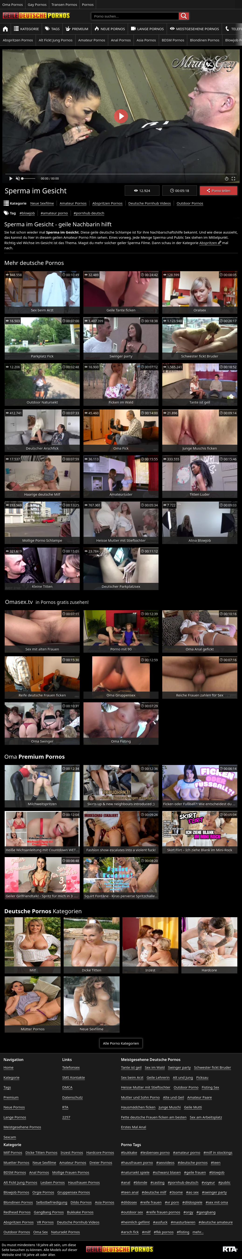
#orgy (188, 1212)
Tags (52, 28)
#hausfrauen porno (137, 1162)
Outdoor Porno (186, 1087)
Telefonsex (71, 1067)
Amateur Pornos (91, 40)
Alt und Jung (183, 1077)
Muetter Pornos (16, 1162)
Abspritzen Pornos (18, 40)
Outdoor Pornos (190, 203)
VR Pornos (45, 1222)
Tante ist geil (131, 1067)
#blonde (140, 1182)
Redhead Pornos (17, 1212)
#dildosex (129, 1202)
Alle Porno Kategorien (121, 1043)
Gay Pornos (37, 4)
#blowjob (27, 213)
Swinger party (179, 1067)
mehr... (198, 1232)
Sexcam (9, 1137)
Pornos (88, 4)
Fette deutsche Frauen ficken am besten (154, 1117)
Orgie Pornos (43, 1192)
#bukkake (129, 1152)
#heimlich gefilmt (135, 1222)
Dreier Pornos (101, 1162)
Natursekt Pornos (65, 1232)
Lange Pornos (147, 28)
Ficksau (202, 1077)
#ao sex (192, 1192)
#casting (157, 1182)
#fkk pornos (164, 1232)
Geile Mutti (193, 1107)
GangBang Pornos (49, 1212)
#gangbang (205, 1212)
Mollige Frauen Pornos (70, 1172)
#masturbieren (183, 1222)
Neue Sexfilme (42, 203)
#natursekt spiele (135, 1172)
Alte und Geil (173, 1097)
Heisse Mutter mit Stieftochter (145, 1087)
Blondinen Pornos (204, 40)
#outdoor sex (132, 1212)
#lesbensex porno (155, 1152)
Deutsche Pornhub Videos (149, 203)
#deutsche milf (154, 1192)
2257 (66, 1117)
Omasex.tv (19, 602)
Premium (77, 28)
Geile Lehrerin (158, 1077)
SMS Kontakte (73, 1077)
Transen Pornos (64, 4)
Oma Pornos (12, 4)
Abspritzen (208, 242)
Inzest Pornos (72, 1152)
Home (8, 1067)
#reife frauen (151, 1202)
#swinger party (214, 1192)
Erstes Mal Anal (133, 1127)
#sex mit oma (217, 1202)
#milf (146, 1232)
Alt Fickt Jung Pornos (56, 40)
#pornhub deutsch (89, 213)
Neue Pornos (109, 28)
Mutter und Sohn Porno (140, 1097)
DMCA (67, 1087)
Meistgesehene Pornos (194, 28)
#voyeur (208, 1182)
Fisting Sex (210, 1087)
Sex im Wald (155, 1067)
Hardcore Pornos (100, 1152)
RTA (65, 1107)
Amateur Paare (199, 1097)
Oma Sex (40, 1232)
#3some (176, 1192)
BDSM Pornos (173, 40)
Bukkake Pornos (80, 1212)
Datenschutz (72, 1097)
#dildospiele (192, 1202)
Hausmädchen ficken (138, 1107)
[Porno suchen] (135, 16)
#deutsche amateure (216, 1222)
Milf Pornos (12, 1152)
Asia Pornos (146, 40)
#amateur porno (54, 213)
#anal (125, 1182)
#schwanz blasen (167, 1172)
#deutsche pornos (192, 1162)
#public (224, 1182)
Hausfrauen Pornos (84, 1182)
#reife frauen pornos (163, 1212)
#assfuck (160, 1222)
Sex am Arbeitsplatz (206, 1117)
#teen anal (129, 1192)
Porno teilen (218, 191)
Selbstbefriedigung (51, 1202)
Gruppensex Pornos (73, 1192)
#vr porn (172, 1202)
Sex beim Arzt (132, 1077)
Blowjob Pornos (16, 1192)
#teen (215, 1162)
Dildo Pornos (81, 1202)
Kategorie (26, 28)
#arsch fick (130, 1232)
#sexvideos (165, 1162)
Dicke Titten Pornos (41, 1152)
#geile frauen (195, 1172)
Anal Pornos (121, 40)
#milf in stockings (218, 1152)
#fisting (183, 1232)
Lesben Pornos (53, 1182)
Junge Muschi (170, 1107)
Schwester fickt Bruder (212, 1067)
